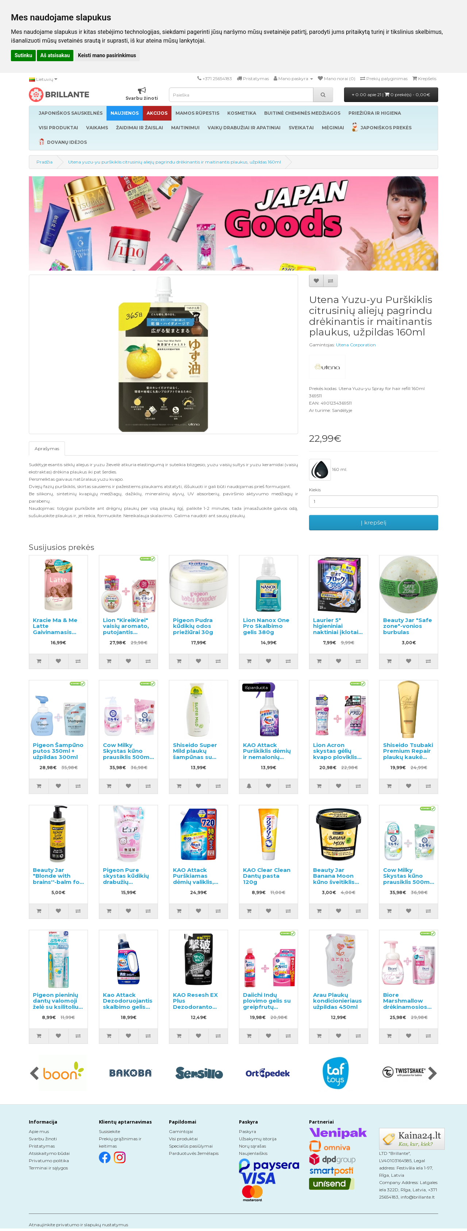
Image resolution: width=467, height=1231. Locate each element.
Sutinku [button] (23, 55)
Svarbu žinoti (43, 1138)
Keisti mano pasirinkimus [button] (107, 55)
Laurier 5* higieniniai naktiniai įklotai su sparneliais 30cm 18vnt (335, 632)
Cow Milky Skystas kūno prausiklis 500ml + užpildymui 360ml (407, 881)
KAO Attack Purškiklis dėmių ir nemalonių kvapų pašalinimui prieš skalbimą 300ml (267, 760)
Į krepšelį (373, 522)
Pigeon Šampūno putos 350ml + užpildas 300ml (58, 751)
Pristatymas (42, 1146)
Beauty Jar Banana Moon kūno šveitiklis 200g (334, 879)
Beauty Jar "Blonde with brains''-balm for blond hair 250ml (57, 879)
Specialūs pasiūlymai (191, 1146)
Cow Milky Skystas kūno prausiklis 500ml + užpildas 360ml (127, 754)
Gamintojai (181, 1131)
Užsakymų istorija (258, 1138)
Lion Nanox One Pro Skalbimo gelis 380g (266, 626)
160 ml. (328, 470)
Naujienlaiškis (253, 1153)
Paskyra (247, 1131)
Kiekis (315, 489)
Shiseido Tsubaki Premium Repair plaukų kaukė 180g (408, 754)
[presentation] (34, 1074)
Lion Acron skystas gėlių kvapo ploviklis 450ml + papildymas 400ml (335, 760)
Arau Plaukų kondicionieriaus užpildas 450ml (337, 1000)
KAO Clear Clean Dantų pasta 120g (266, 875)
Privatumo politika (49, 1160)
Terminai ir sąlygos (48, 1168)
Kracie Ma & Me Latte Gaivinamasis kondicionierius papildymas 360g (55, 635)
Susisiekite (109, 1131)
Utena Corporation (356, 344)
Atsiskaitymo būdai (49, 1153)
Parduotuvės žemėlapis (194, 1153)
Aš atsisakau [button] (55, 55)
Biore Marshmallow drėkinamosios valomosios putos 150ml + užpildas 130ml (405, 1010)
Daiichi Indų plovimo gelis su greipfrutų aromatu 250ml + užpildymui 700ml (268, 1010)
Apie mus (39, 1131)
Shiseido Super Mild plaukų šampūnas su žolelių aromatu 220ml (196, 757)
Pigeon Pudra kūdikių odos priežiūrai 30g (193, 626)
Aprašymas (47, 448)
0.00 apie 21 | (391, 94)
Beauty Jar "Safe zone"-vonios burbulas (407, 626)
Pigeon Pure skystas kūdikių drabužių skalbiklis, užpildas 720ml (126, 881)
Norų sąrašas (252, 1146)
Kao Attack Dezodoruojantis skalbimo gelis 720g (128, 1003)
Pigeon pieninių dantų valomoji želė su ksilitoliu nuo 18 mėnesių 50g (55, 1006)
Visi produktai (183, 1138)
